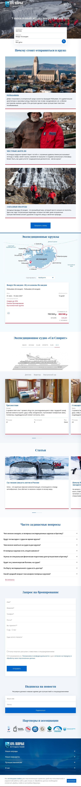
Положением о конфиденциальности (35, 656)
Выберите (42, 278)
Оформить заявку (40, 226)
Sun (52, 345)
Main (24, 345)
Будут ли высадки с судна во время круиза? (22, 539)
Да (10, 630)
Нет (15, 630)
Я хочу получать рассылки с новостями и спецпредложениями (31, 652)
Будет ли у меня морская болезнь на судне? (22, 562)
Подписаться (40, 710)
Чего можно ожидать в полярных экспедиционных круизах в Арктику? (33, 533)
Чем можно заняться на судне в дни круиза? (22, 545)
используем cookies (15, 779)
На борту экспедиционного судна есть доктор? (23, 568)
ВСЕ (57, 345)
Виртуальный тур (49, 375)
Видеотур (37, 375)
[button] (65, 391)
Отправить (17, 669)
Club (38, 345)
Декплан (28, 375)
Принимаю (72, 781)
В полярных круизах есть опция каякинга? (21, 551)
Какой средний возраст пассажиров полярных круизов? (27, 574)
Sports (45, 345)
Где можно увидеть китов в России (23, 483)
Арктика (6, 10)
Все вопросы (9, 580)
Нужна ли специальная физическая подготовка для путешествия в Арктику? (36, 556)
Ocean (31, 345)
